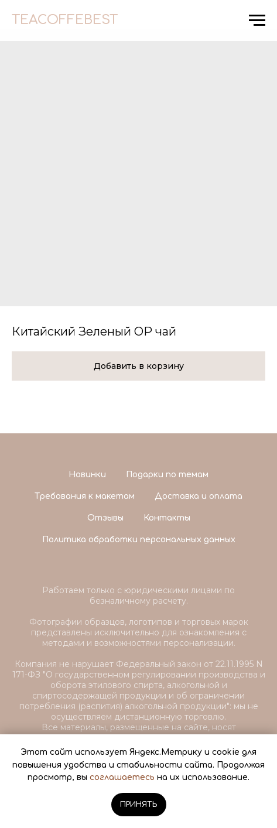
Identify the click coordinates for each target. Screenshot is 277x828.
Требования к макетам (85, 496)
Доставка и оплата (198, 496)
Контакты (166, 518)
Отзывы (105, 518)
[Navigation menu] (257, 20)
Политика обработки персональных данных (138, 539)
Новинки (87, 474)
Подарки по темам (167, 474)
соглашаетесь (122, 777)
